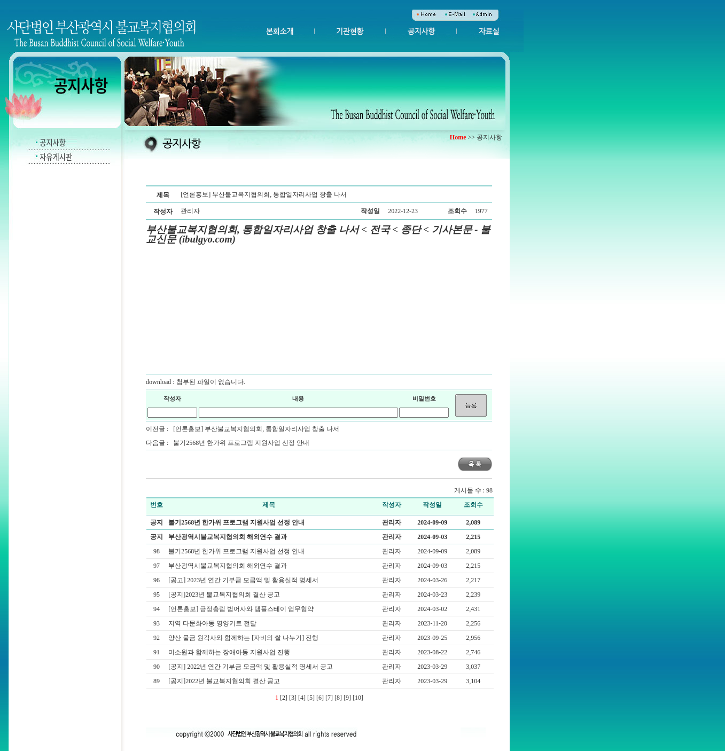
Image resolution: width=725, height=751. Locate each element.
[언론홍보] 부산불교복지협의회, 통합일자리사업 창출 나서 (256, 429)
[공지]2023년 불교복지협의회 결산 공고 (225, 594)
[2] (283, 697)
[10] (358, 697)
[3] (293, 697)
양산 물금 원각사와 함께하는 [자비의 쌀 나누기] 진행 (244, 638)
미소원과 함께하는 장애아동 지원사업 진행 (230, 652)
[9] (347, 697)
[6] (320, 697)
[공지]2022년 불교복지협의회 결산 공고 (225, 681)
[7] (329, 697)
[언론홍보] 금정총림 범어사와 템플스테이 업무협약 (241, 609)
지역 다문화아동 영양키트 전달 (213, 623)
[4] (302, 697)
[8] (338, 697)
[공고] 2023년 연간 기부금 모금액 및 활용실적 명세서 (244, 580)
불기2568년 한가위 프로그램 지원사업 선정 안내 (241, 443)
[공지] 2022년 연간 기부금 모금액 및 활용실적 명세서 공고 (251, 666)
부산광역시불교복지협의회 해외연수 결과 (227, 537)
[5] (311, 697)
